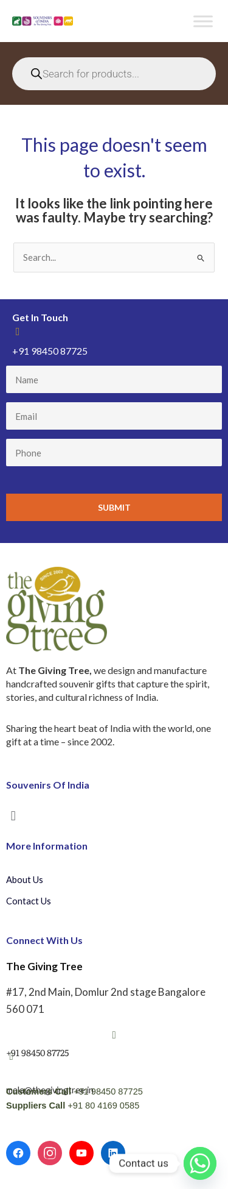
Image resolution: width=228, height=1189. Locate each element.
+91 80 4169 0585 (103, 1105)
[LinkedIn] (113, 1153)
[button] (13, 815)
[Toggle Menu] (203, 21)
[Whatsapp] (200, 1163)
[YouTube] (81, 1153)
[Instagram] (50, 1153)
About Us (24, 880)
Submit (114, 507)
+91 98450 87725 (108, 1091)
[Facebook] (18, 1153)
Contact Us (28, 901)
